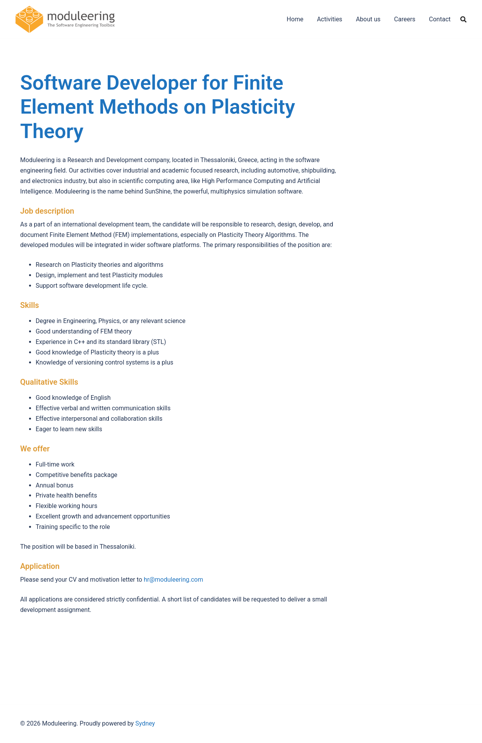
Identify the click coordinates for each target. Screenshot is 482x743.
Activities (329, 19)
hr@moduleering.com (173, 579)
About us (368, 19)
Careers (404, 19)
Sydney (145, 723)
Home (295, 19)
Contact (440, 19)
